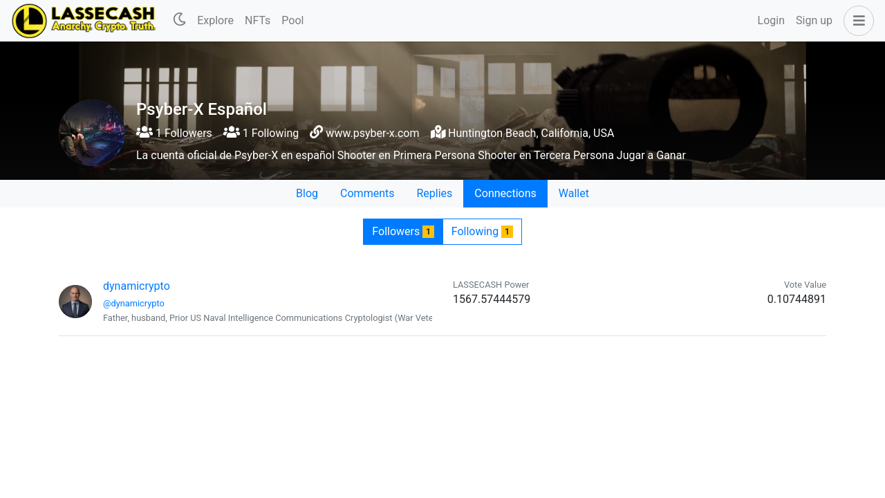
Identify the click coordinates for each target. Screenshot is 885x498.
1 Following (261, 133)
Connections (505, 193)
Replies (434, 193)
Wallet (574, 193)
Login (771, 20)
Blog (307, 193)
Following (482, 231)
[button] (856, 21)
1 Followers (174, 133)
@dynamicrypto (134, 303)
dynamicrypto (136, 286)
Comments (367, 193)
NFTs (257, 20)
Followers (403, 231)
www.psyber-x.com (372, 133)
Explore (215, 20)
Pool (292, 20)
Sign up (814, 20)
